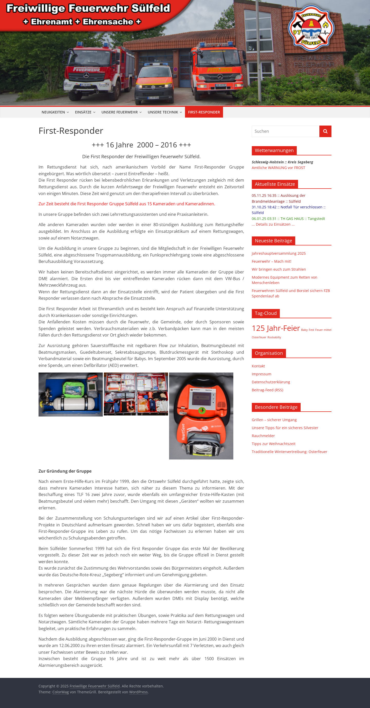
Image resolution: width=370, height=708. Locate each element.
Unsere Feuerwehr (119, 112)
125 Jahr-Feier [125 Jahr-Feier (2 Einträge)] (276, 328)
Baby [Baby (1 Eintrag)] (304, 330)
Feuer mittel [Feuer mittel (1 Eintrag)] (323, 330)
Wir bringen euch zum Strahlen (279, 269)
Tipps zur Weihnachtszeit (273, 443)
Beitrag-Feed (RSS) (267, 389)
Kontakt (258, 366)
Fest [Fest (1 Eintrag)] (311, 330)
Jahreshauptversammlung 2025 (279, 253)
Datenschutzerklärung (271, 381)
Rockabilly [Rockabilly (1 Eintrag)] (274, 337)
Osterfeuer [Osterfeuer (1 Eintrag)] (259, 337)
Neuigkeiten (53, 112)
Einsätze (83, 112)
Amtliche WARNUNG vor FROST (278, 167)
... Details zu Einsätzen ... (273, 224)
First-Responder (204, 112)
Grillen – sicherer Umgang (274, 419)
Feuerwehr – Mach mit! (271, 261)
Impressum (261, 373)
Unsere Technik (163, 112)
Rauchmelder (263, 435)
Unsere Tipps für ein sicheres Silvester (285, 427)
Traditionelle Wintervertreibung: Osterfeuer (289, 451)
